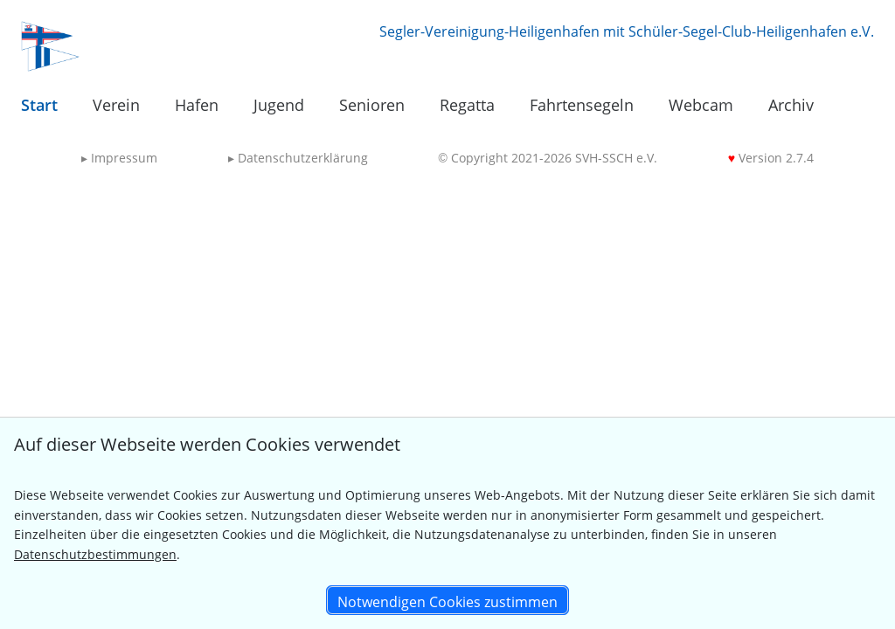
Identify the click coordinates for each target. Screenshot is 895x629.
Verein (116, 104)
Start (39, 104)
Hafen (197, 104)
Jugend (278, 104)
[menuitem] (39, 105)
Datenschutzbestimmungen (95, 554)
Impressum (119, 157)
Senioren (372, 104)
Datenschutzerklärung (298, 157)
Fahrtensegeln (582, 104)
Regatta (467, 104)
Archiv (791, 104)
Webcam (701, 104)
